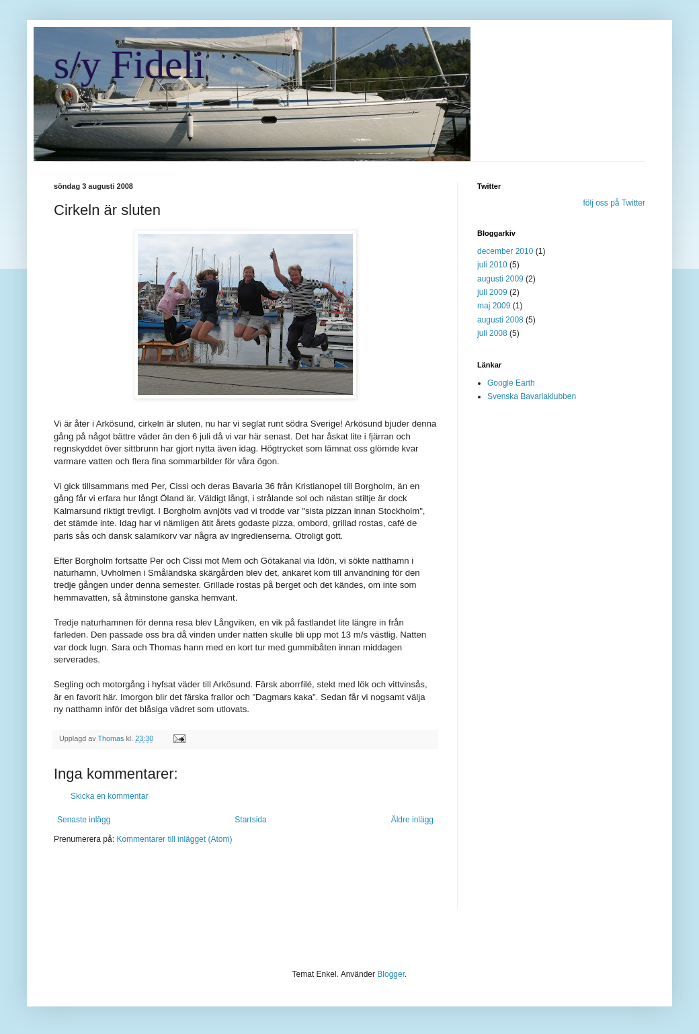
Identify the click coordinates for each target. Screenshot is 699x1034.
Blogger (391, 974)
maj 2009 (493, 305)
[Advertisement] (211, 885)
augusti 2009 (500, 279)
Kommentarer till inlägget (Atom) (174, 839)
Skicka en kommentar (109, 796)
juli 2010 (492, 264)
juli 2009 (492, 292)
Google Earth (511, 383)
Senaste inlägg (83, 819)
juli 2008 (492, 333)
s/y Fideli (129, 64)
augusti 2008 (500, 320)
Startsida (250, 819)
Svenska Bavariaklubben (531, 396)
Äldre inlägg (412, 819)
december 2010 (505, 251)
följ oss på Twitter (614, 203)
